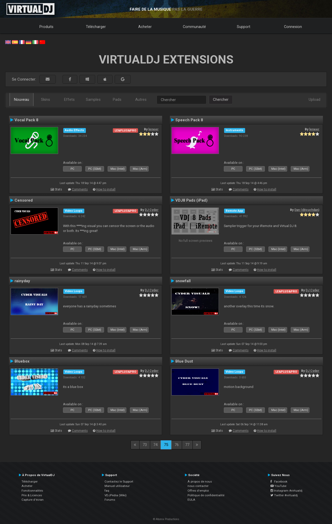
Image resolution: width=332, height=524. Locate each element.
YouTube (278, 486)
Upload (314, 99)
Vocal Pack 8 (26, 120)
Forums (110, 499)
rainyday (22, 281)
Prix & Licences (32, 495)
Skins (45, 99)
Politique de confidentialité (206, 495)
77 (187, 444)
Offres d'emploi (198, 490)
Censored (24, 200)
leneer (153, 129)
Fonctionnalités (32, 490)
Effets (69, 99)
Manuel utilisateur (117, 486)
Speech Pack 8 (189, 120)
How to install (105, 189)
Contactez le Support (119, 481)
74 (155, 444)
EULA (191, 499)
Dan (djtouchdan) (306, 210)
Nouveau (21, 99)
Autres (141, 99)
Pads (117, 99)
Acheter (145, 27)
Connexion (293, 27)
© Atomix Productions (166, 519)
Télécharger (96, 27)
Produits (46, 27)
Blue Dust (184, 361)
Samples (93, 99)
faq (107, 490)
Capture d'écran (33, 499)
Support (243, 27)
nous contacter (198, 486)
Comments (80, 189)
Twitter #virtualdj (284, 495)
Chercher (221, 99)
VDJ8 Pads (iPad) (191, 200)
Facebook (279, 481)
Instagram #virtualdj (286, 490)
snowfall (183, 281)
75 (166, 444)
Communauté (194, 27)
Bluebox (22, 361)
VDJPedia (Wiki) (116, 495)
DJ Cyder (151, 210)
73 (145, 444)
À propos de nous (200, 481)
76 (177, 444)
